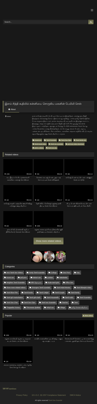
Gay (77, 272)
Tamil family (57, 292)
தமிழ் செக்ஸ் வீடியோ (59, 306)
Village (42, 306)
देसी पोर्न (5, 387)
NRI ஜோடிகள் (12, 282)
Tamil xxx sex (51, 148)
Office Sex (44, 282)
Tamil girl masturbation (76, 292)
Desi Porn (66, 272)
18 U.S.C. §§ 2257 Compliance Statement (49, 394)
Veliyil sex (30, 306)
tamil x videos (38, 148)
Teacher (47, 301)
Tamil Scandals (50, 140)
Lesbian (50, 277)
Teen (58, 301)
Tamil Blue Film (77, 287)
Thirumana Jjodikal (13, 306)
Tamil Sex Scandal (55, 399)
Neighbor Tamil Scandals (82, 277)
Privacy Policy (22, 394)
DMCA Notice (75, 394)
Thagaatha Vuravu (73, 301)
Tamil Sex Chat (79, 297)
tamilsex (12, 387)
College (53, 272)
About (12, 109)
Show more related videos (48, 241)
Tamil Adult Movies (38, 287)
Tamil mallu (46, 297)
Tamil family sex (80, 140)
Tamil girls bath (12, 297)
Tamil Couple (42, 292)
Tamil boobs (11, 292)
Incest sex (37, 140)
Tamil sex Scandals (31, 301)
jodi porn (23, 277)
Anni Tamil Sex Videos (15, 272)
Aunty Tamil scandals (37, 272)
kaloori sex (37, 277)
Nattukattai (63, 277)
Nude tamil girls (28, 282)
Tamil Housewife (30, 297)
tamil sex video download (75, 144)
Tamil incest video (39, 144)
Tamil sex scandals (56, 144)
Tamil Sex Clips (65, 140)
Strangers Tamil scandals (16, 287)
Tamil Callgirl (26, 292)
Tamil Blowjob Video (58, 287)
